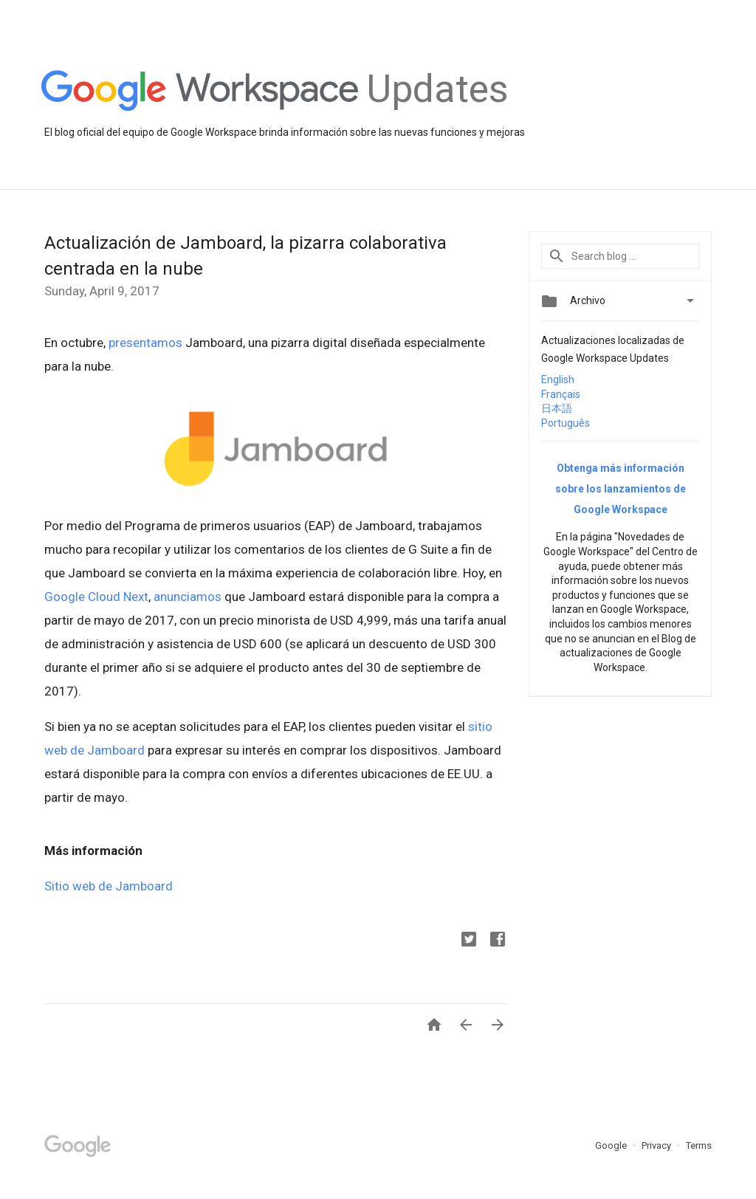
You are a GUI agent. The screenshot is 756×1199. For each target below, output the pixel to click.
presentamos (145, 342)
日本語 (556, 408)
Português (565, 423)
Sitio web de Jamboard (108, 886)
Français (560, 394)
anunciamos (187, 596)
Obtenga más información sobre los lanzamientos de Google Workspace (620, 488)
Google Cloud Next (96, 596)
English (557, 379)
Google (612, 1145)
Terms (699, 1145)
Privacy (657, 1145)
